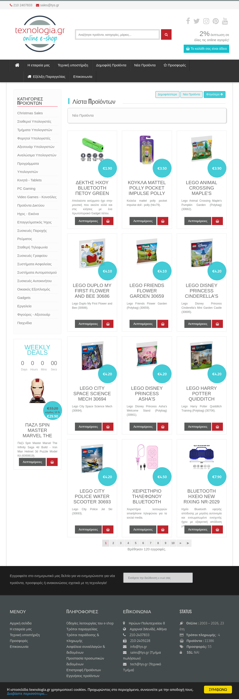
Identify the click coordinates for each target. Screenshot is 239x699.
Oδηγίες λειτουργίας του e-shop (90, 623)
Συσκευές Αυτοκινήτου (34, 281)
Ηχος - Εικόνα (28, 214)
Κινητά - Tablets (29, 180)
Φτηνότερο (214, 94)
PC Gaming (26, 188)
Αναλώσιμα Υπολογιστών (36, 155)
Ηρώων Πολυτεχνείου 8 (144, 623)
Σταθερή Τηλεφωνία (32, 247)
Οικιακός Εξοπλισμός (33, 289)
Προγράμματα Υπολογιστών (28, 167)
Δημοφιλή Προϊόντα (111, 65)
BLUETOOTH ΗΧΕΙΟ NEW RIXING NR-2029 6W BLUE (202, 499)
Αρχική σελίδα (21, 623)
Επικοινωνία (82, 77)
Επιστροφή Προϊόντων (84, 670)
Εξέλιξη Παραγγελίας (46, 77)
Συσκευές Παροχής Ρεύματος (32, 235)
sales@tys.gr (49, 5)
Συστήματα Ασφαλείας (34, 264)
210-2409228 (136, 640)
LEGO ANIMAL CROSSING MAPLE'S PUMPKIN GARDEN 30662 (201, 193)
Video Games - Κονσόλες (36, 197)
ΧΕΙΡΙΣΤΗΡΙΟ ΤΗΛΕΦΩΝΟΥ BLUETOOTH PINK (147, 499)
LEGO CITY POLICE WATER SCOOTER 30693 (92, 496)
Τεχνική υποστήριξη (73, 65)
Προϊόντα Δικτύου (30, 205)
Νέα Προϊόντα (145, 65)
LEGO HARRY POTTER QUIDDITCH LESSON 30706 (201, 396)
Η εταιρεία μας (39, 65)
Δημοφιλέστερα (167, 94)
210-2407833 (136, 635)
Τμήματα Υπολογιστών (34, 130)
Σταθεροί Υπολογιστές (34, 121)
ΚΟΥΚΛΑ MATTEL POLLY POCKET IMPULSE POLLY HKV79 (147, 190)
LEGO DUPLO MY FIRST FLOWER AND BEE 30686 (92, 291)
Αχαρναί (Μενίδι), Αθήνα (145, 629)
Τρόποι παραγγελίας (82, 629)
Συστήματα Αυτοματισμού (37, 272)
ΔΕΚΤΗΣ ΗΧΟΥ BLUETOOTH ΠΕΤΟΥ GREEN (92, 188)
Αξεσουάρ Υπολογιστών (35, 147)
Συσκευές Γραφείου (32, 256)
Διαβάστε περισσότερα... (27, 693)
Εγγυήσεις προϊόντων (83, 676)
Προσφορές (175, 65)
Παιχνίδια (24, 323)
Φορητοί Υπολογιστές (33, 138)
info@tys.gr (135, 646)
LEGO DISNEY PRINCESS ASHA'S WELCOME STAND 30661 (147, 399)
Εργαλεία (24, 306)
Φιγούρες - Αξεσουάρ (33, 314)
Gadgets (24, 298)
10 (173, 543)
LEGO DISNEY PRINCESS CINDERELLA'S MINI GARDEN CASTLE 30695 (201, 296)
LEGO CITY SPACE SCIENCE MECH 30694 (92, 393)
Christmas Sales (30, 113)
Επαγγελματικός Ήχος (34, 222)
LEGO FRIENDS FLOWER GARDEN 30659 (147, 291)
